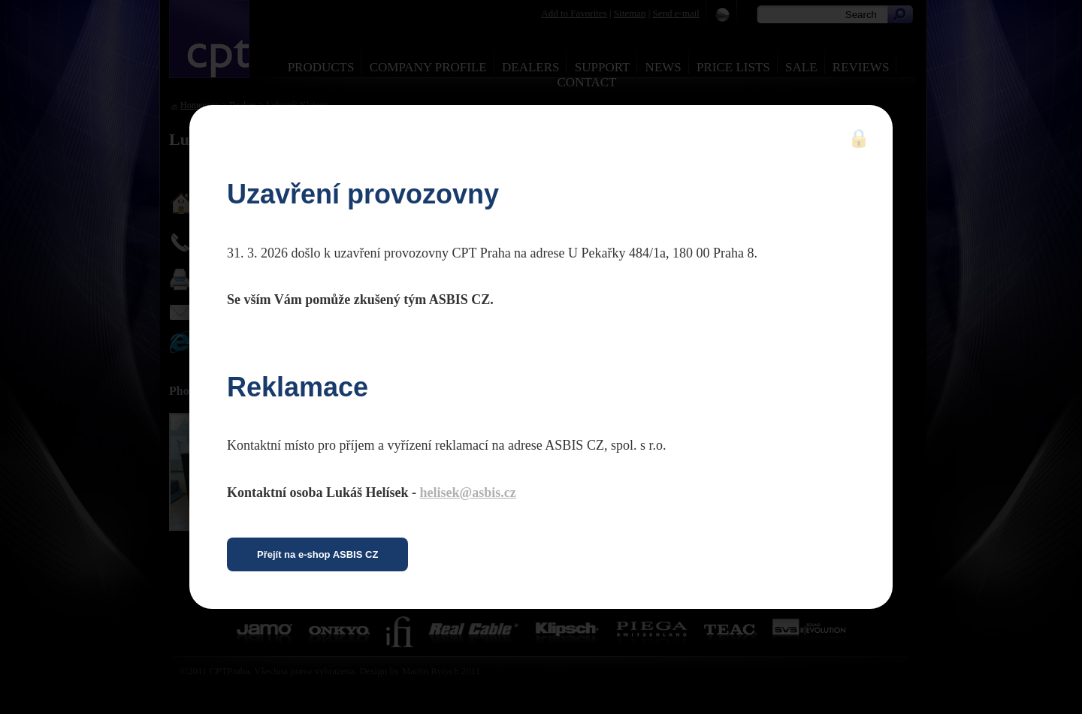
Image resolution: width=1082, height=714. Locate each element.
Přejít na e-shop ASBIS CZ (317, 554)
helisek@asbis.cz (468, 492)
